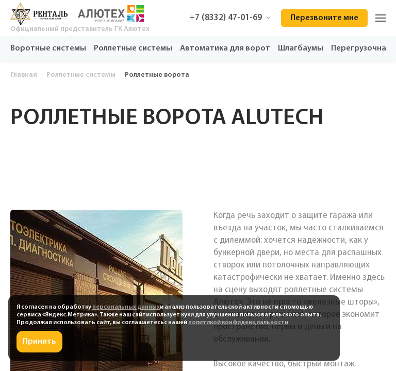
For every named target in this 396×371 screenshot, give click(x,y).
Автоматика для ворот (225, 48)
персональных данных (126, 307)
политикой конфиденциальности (238, 322)
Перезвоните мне (324, 18)
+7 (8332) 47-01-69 (230, 17)
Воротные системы (48, 48)
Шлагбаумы (300, 48)
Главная (23, 75)
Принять (39, 342)
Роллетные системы (133, 48)
